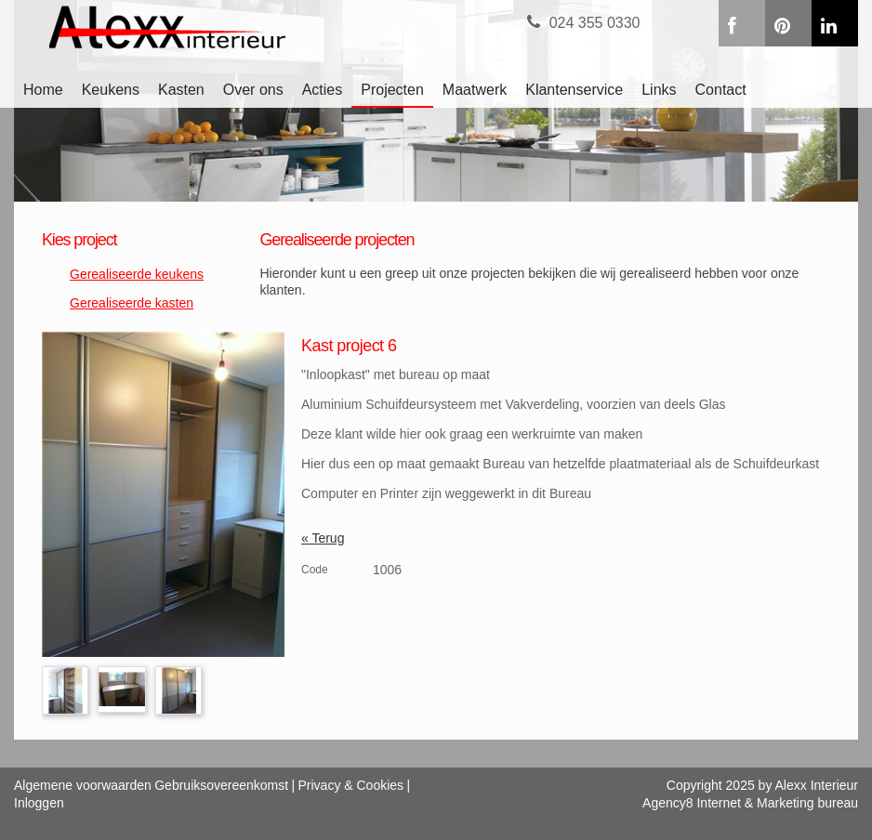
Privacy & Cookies (351, 785)
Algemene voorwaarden (83, 785)
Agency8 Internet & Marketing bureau (750, 802)
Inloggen (39, 802)
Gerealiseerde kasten (131, 302)
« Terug (322, 538)
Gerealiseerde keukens (137, 274)
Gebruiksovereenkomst (221, 785)
